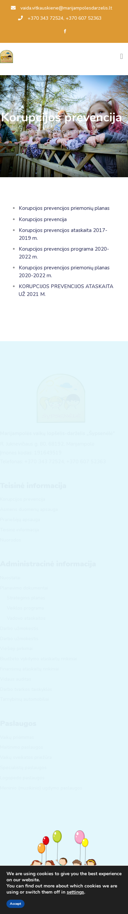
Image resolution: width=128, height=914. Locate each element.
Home (33, 131)
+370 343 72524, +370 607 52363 (59, 18)
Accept (15, 903)
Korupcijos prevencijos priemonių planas (64, 208)
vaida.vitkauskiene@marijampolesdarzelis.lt (61, 8)
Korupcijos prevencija (43, 219)
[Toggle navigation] (121, 56)
